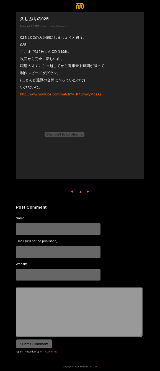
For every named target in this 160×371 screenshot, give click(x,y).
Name (20, 218)
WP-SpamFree (48, 351)
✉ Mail (93, 366)
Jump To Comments (59, 26)
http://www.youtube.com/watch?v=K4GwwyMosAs (61, 94)
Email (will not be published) (37, 241)
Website (22, 264)
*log (44, 26)
